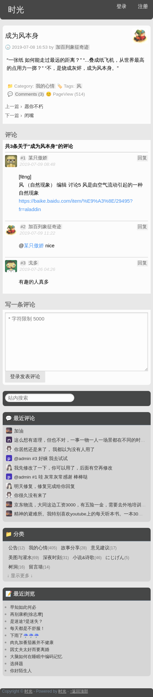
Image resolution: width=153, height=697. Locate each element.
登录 (122, 6)
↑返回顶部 (79, 691)
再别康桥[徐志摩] (26, 614)
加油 (18, 431)
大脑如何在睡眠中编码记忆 (36, 656)
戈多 (33, 262)
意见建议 (104, 547)
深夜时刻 (56, 557)
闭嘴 (29, 115)
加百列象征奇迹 (72, 47)
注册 (143, 6)
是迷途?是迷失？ (26, 621)
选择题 (16, 663)
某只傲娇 (37, 157)
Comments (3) (29, 94)
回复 (142, 157)
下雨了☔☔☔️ (24, 635)
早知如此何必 (23, 607)
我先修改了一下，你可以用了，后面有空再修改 (63, 467)
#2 (22, 226)
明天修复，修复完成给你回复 (44, 486)
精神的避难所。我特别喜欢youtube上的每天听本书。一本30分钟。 (83, 513)
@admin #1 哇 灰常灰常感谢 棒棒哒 (51, 477)
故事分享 (74, 547)
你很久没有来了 (30, 495)
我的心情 (45, 86)
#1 (22, 157)
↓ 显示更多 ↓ (20, 575)
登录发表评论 (25, 376)
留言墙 (39, 566)
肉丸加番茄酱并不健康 (32, 642)
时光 (16, 9)
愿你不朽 (33, 106)
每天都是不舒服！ (27, 628)
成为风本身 (22, 35)
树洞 (16, 566)
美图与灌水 (23, 557)
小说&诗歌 (87, 557)
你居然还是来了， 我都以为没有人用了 (54, 449)
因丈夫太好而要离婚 (29, 649)
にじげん (117, 557)
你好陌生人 (21, 670)
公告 (16, 547)
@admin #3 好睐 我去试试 (41, 458)
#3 (22, 262)
